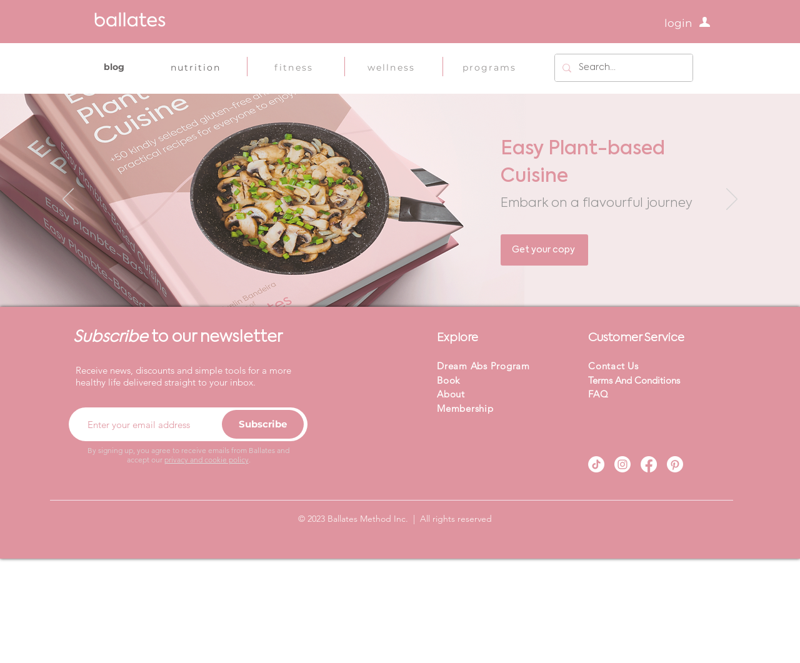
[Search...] (622, 67)
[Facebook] (649, 464)
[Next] (732, 200)
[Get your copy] (544, 250)
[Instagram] (622, 464)
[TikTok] (596, 464)
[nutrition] (195, 67)
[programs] (489, 67)
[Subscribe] (263, 424)
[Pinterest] (675, 464)
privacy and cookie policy (206, 459)
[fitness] (293, 67)
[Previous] (68, 200)
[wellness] (391, 67)
